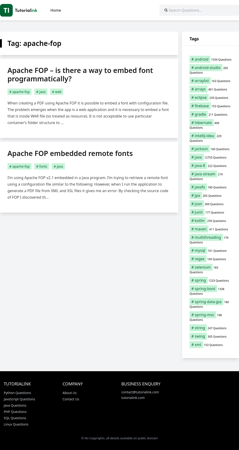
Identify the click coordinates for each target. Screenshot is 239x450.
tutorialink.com (133, 397)
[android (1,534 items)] (211, 59)
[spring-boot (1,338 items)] (211, 291)
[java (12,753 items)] (211, 157)
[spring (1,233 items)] (211, 280)
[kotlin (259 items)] (211, 220)
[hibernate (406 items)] (211, 125)
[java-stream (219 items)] (211, 176)
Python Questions (17, 393)
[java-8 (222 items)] (211, 165)
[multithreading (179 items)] (211, 239)
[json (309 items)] (211, 203)
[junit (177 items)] (211, 212)
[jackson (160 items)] (211, 148)
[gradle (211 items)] (211, 114)
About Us (70, 393)
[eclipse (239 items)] (211, 97)
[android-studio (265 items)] (211, 70)
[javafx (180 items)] (211, 187)
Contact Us (71, 399)
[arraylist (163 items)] (211, 80)
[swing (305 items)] (211, 336)
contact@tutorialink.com (140, 392)
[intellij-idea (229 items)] (211, 138)
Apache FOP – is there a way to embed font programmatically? (80, 74)
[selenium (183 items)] (211, 269)
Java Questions (15, 405)
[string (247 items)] (211, 327)
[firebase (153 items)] (211, 106)
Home (55, 10)
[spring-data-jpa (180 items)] (211, 304)
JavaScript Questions (19, 399)
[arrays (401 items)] (211, 89)
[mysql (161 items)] (211, 250)
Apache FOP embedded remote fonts (70, 153)
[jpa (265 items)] (211, 195)
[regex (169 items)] (211, 258)
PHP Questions (15, 411)
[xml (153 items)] (211, 344)
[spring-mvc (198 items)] (211, 317)
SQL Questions (15, 418)
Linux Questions (16, 424)
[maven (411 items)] (211, 229)
